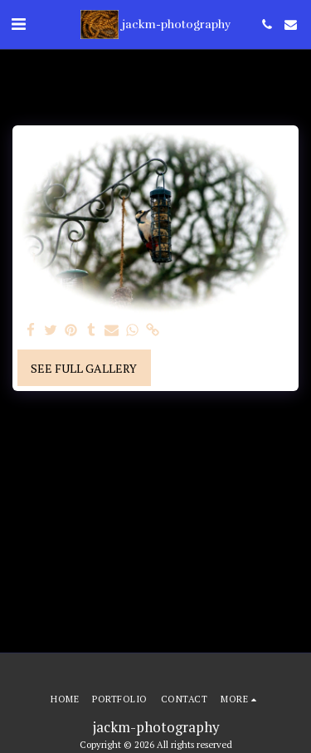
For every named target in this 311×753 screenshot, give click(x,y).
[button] (18, 24)
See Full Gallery (84, 368)
